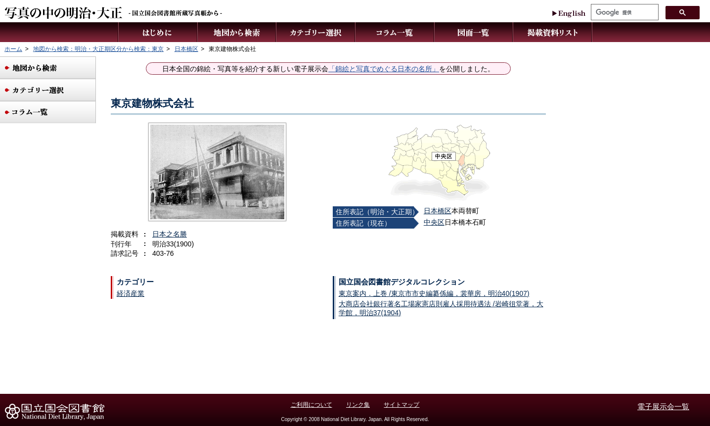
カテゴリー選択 (315, 32)
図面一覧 (474, 32)
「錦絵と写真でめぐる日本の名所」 (383, 69)
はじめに (158, 32)
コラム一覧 (395, 32)
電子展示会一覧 (663, 406)
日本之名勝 (169, 234)
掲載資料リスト (552, 32)
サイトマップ (401, 404)
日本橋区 (437, 211)
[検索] (624, 12)
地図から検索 (237, 32)
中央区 (434, 222)
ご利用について (311, 404)
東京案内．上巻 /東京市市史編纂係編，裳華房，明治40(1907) (434, 293)
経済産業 (130, 293)
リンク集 (358, 404)
